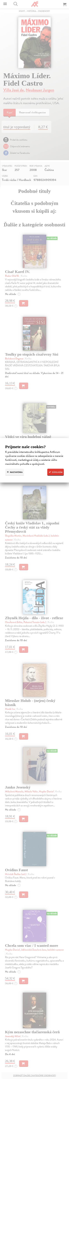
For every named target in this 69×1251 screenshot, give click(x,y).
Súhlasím (55, 472)
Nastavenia (15, 472)
